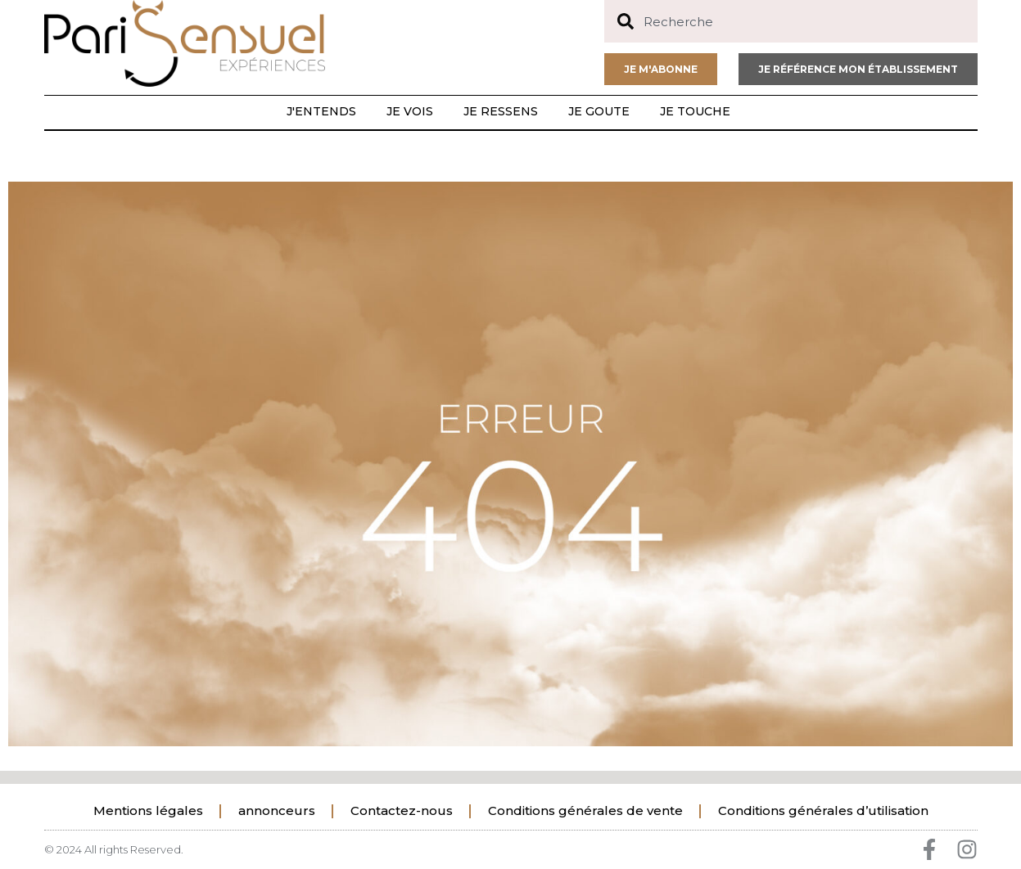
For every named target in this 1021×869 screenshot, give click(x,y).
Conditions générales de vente (585, 810)
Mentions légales (148, 810)
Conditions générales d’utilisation (823, 810)
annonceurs (276, 810)
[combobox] (791, 21)
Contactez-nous (401, 810)
